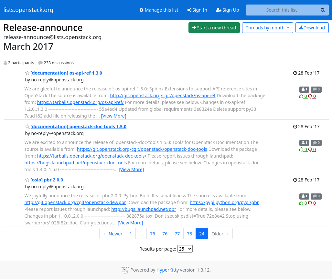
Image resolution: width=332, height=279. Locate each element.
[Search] (323, 10)
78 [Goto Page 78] (189, 234)
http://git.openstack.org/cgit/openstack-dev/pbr (75, 202)
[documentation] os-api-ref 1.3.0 (63, 73)
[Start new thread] (214, 27)
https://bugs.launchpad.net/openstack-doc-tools (76, 163)
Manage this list (159, 10)
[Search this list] (281, 10)
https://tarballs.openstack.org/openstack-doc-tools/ (91, 156)
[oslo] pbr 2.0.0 (44, 180)
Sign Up (227, 10)
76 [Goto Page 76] (164, 234)
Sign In (197, 10)
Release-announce (43, 27)
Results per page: (157, 249)
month (265, 28)
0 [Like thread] (303, 96)
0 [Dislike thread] (312, 96)
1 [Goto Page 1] (131, 234)
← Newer (113, 234)
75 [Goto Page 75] (152, 234)
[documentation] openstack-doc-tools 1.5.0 (76, 126)
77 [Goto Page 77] (177, 234)
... (141, 234)
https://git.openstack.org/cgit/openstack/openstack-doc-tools (142, 149)
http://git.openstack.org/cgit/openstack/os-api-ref (162, 95)
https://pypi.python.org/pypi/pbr (224, 202)
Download (312, 28)
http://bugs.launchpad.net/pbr (143, 209)
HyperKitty (167, 270)
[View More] (113, 116)
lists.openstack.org (28, 10)
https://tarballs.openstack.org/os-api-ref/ (80, 102)
